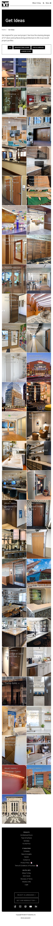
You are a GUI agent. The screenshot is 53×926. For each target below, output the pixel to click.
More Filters (26, 51)
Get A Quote (26, 876)
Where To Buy (36, 3)
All (10, 47)
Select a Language (26, 895)
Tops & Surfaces (38, 47)
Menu (48, 3)
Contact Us (26, 860)
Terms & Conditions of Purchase (25, 866)
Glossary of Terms (26, 879)
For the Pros (26, 844)
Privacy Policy (25, 863)
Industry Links (26, 882)
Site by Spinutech (25, 918)
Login (26, 885)
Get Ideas (26, 841)
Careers (26, 857)
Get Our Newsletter (26, 900)
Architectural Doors (22, 47)
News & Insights (26, 854)
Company (27, 851)
